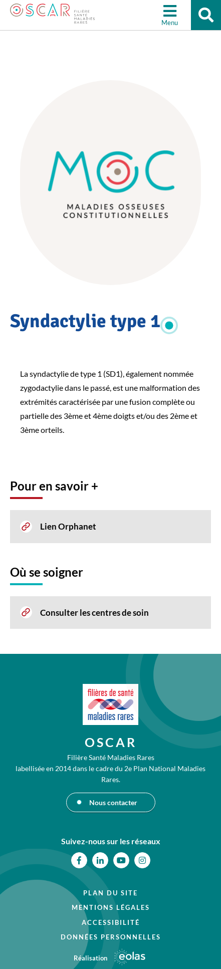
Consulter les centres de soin (94, 612)
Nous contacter (113, 802)
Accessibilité (111, 922)
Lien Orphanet (68, 526)
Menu (169, 23)
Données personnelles (111, 937)
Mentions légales (111, 907)
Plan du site (110, 893)
